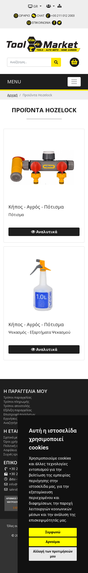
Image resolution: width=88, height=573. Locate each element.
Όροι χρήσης (13, 441)
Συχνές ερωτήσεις (16, 454)
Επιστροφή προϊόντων (19, 414)
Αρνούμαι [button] (53, 542)
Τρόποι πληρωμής (16, 401)
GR (33, 6)
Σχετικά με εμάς (14, 437)
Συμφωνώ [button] (53, 532)
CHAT (37, 15)
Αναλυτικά (44, 231)
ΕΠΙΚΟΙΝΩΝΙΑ (38, 22)
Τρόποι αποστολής (17, 406)
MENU (14, 81)
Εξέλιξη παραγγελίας (18, 410)
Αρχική (12, 95)
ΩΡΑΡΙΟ (22, 15)
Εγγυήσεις (10, 418)
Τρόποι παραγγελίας (18, 397)
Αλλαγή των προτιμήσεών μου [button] (53, 554)
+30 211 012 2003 (60, 15)
